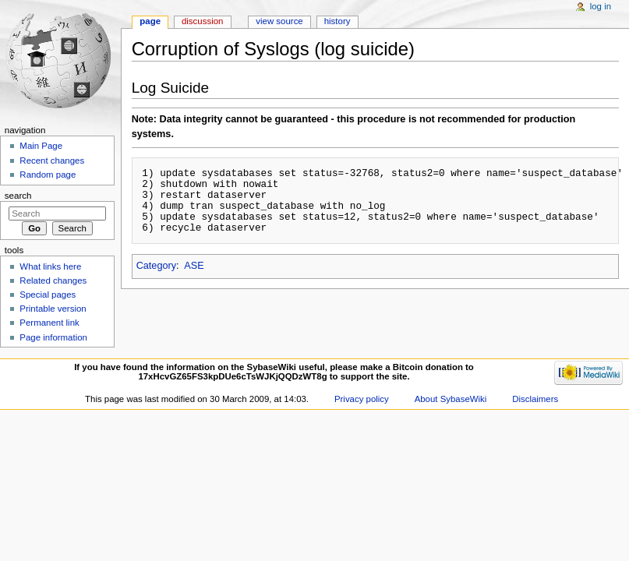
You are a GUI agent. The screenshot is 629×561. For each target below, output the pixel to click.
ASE (193, 265)
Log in (600, 6)
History (337, 21)
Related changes (53, 280)
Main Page (40, 145)
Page (150, 21)
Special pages (47, 294)
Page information (53, 337)
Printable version (52, 308)
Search (18, 195)
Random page (47, 174)
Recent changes (51, 160)
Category (156, 265)
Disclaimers (535, 399)
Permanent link (49, 322)
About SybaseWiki (451, 399)
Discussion (202, 21)
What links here (50, 266)
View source (279, 21)
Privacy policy (361, 399)
